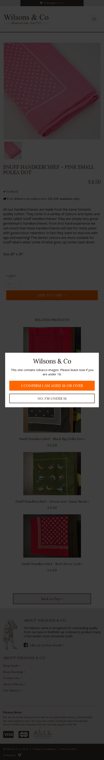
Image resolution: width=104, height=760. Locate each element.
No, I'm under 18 (52, 398)
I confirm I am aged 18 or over (52, 385)
